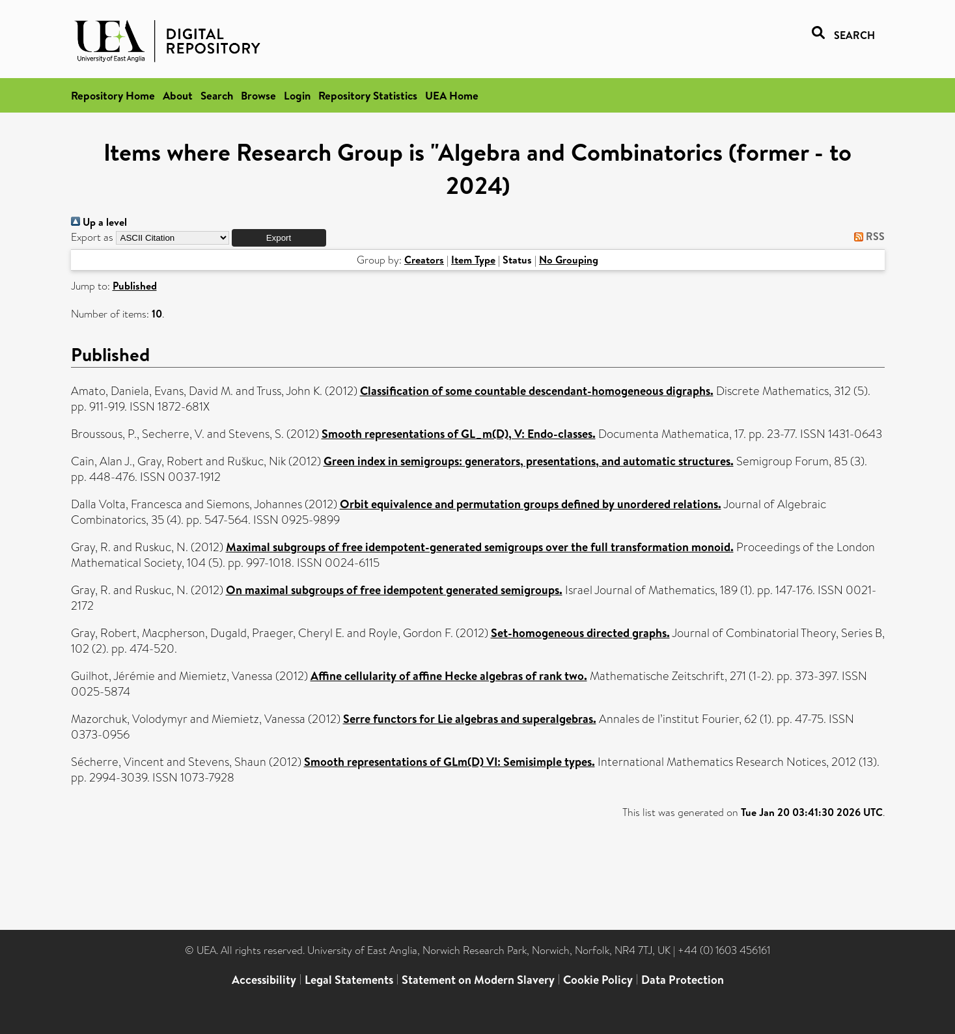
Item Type (473, 259)
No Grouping (568, 259)
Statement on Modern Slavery (478, 980)
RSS (867, 236)
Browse (258, 95)
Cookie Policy (598, 980)
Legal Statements (349, 980)
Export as (92, 237)
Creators (424, 259)
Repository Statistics (367, 95)
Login (297, 95)
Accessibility (264, 980)
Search (217, 95)
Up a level (99, 222)
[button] (279, 238)
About (178, 95)
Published (135, 286)
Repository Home (113, 95)
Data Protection (682, 980)
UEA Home (451, 95)
